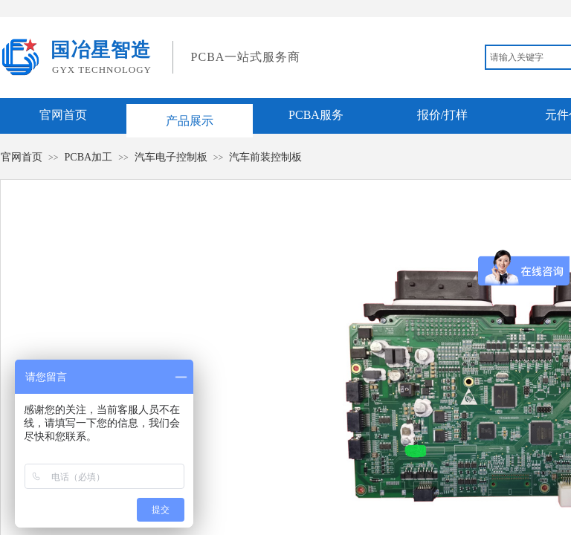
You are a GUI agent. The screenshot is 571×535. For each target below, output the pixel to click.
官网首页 (63, 114)
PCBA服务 (315, 114)
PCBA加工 (89, 157)
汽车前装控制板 (265, 157)
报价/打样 (442, 114)
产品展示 (189, 120)
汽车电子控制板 (171, 157)
